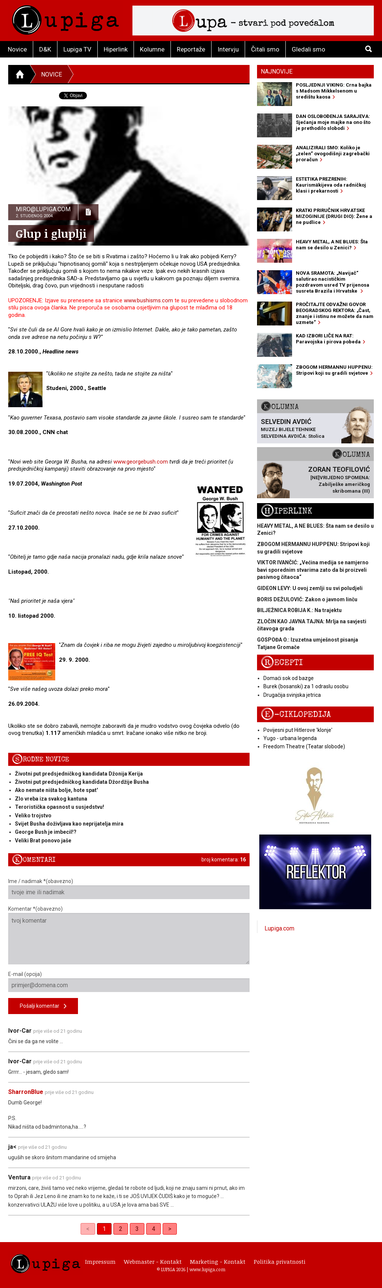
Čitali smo (265, 49)
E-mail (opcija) (129, 981)
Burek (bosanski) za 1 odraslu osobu (305, 686)
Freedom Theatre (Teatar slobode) (304, 746)
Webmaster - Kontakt (153, 1261)
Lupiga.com (279, 928)
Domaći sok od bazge (288, 678)
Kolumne (152, 49)
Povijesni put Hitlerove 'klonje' (297, 730)
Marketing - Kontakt (217, 1261)
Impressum (100, 1261)
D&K (45, 49)
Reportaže (191, 49)
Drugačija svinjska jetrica (292, 695)
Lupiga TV (77, 49)
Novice (17, 49)
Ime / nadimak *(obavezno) (129, 888)
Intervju (228, 49)
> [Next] (169, 1228)
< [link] (88, 1228)
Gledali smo (308, 49)
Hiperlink (116, 49)
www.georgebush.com (140, 461)
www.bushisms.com (148, 300)
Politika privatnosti (280, 1261)
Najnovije (276, 71)
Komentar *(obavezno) (129, 935)
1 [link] (104, 1228)
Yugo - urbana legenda (290, 738)
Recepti (282, 663)
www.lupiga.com (207, 1269)
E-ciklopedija (296, 714)
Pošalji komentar (43, 1006)
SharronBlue (25, 1091)
